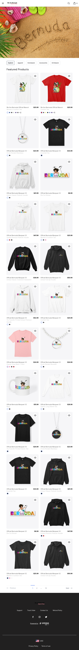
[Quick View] (35, 76)
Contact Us (44, 610)
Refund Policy (57, 610)
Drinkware (55, 63)
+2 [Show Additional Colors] (20, 112)
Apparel (20, 63)
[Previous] (11, 587)
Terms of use (45, 646)
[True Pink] (45, 240)
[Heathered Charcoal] (18, 112)
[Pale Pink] (7, 366)
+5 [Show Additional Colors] (54, 112)
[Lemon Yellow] (45, 112)
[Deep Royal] (9, 112)
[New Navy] (47, 112)
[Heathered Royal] (49, 112)
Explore (10, 63)
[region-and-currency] (39, 641)
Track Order (31, 610)
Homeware (31, 63)
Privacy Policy (33, 646)
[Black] (11, 112)
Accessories (43, 63)
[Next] (69, 587)
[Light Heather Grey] (13, 112)
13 (46, 588)
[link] (22, 89)
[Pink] (9, 366)
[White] (7, 112)
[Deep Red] (13, 366)
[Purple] (15, 112)
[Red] (9, 240)
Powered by (39, 623)
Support (19, 610)
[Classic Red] (41, 112)
